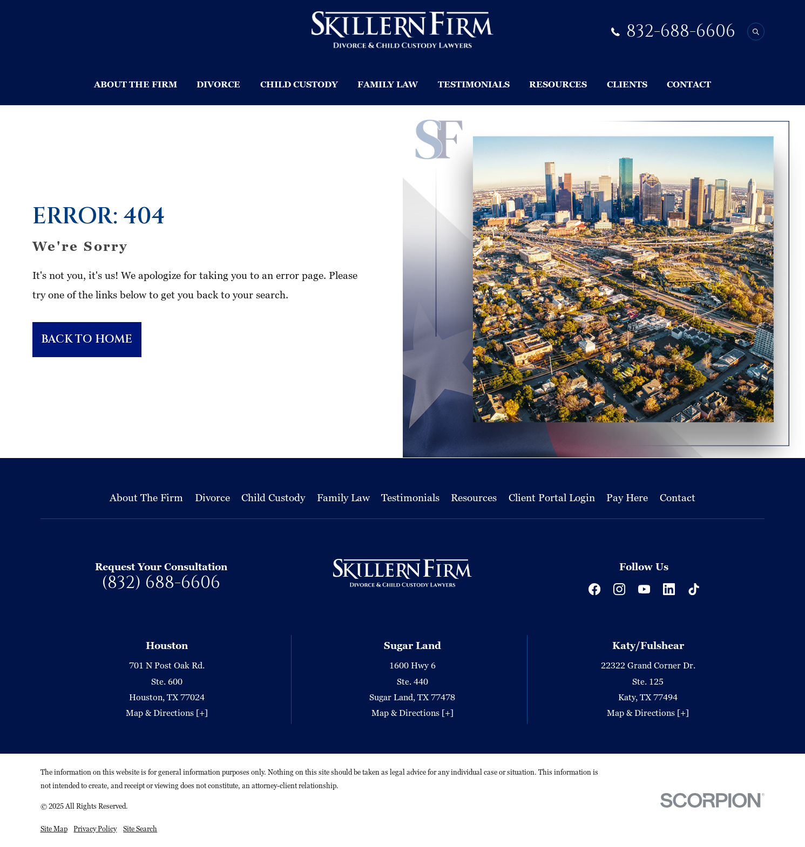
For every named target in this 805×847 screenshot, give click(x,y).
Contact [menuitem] (689, 84)
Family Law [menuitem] (387, 84)
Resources (474, 497)
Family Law (343, 497)
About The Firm (146, 497)
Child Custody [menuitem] (299, 84)
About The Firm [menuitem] (135, 84)
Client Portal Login (552, 497)
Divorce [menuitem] (218, 84)
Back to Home (86, 339)
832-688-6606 (680, 31)
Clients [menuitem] (627, 84)
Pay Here (627, 497)
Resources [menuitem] (558, 84)
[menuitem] (53, 828)
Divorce (212, 497)
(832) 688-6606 (161, 583)
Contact (677, 497)
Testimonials (410, 497)
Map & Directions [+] (167, 713)
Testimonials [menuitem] (474, 84)
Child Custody (273, 497)
